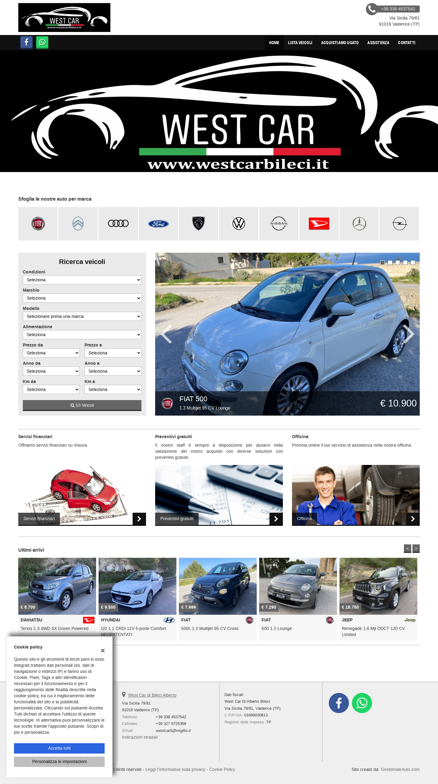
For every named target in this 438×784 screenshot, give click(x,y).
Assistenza (378, 42)
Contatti (406, 42)
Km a (90, 382)
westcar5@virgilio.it (173, 730)
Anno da (31, 363)
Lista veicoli (300, 42)
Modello (31, 309)
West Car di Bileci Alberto (152, 695)
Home (274, 42)
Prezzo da (33, 345)
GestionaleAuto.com (400, 769)
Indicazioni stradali (140, 737)
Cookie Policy (222, 769)
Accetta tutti (59, 748)
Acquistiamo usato (340, 42)
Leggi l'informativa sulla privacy (175, 769)
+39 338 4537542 (171, 716)
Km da (29, 382)
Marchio (31, 290)
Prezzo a (93, 345)
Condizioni (34, 272)
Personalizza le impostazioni (59, 762)
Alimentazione (37, 327)
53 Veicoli (82, 405)
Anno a (92, 363)
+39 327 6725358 (171, 723)
